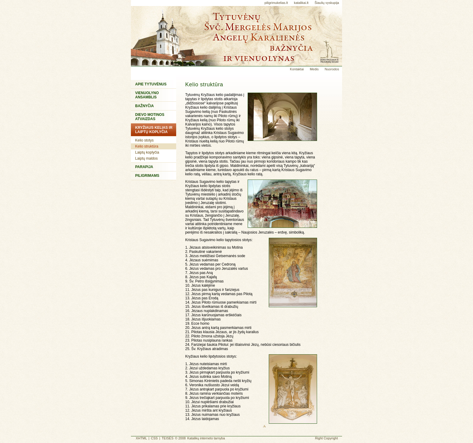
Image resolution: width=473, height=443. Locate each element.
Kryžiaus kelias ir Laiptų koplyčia (154, 130)
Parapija (144, 167)
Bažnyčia (144, 106)
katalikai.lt (301, 3)
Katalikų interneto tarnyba (206, 438)
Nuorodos (332, 69)
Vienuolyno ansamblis (147, 95)
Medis (314, 69)
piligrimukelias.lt (276, 3)
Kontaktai (297, 69)
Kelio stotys (144, 140)
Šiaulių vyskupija (327, 3)
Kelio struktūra (146, 146)
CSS (154, 438)
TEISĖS (167, 438)
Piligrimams (147, 176)
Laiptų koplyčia (147, 152)
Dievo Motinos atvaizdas (149, 117)
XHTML (141, 438)
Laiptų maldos (146, 158)
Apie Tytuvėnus (151, 84)
